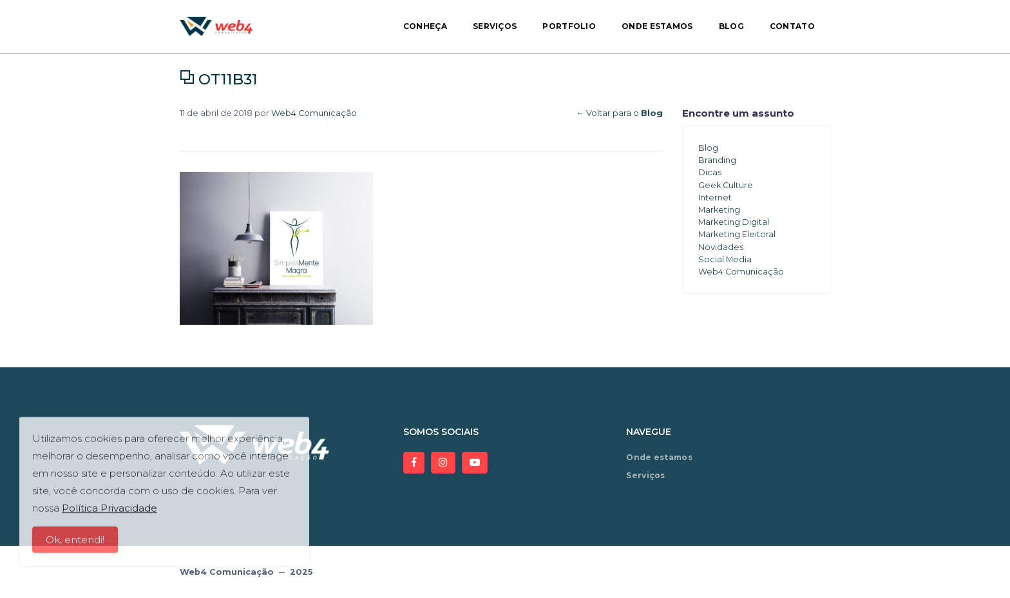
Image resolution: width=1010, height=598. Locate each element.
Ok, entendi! (75, 545)
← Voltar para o (619, 113)
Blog (731, 26)
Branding (717, 160)
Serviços (495, 26)
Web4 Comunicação (314, 113)
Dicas (709, 172)
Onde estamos (657, 26)
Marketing (719, 210)
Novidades (720, 247)
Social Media (725, 259)
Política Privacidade (109, 513)
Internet (715, 197)
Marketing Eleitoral (737, 234)
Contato (792, 26)
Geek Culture (725, 185)
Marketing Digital (733, 222)
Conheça (425, 26)
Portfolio (569, 26)
